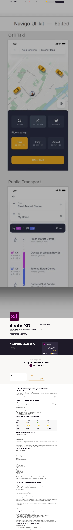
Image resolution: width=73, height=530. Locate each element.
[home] (12, 2)
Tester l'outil (23, 334)
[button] (22, 2)
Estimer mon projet (59, 1)
